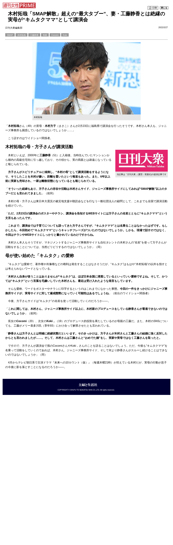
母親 (45, 35)
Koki (65, 35)
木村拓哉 (21, 35)
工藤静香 (34, 35)
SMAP (10, 35)
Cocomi (55, 35)
